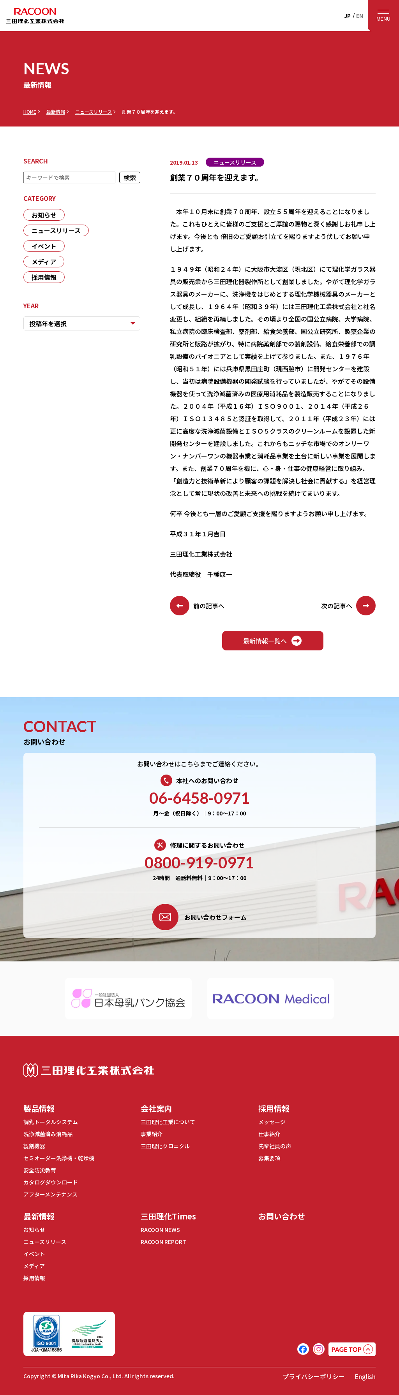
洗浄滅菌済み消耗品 (47, 1134)
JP (347, 15)
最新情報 (55, 111)
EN (359, 15)
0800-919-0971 (199, 862)
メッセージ (272, 1122)
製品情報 (39, 1108)
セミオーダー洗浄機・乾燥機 (58, 1158)
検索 (130, 177)
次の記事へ (348, 605)
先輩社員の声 (274, 1146)
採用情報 (44, 277)
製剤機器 (34, 1146)
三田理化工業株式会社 (88, 1070)
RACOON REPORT (163, 1242)
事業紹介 (151, 1134)
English (365, 1376)
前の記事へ (197, 605)
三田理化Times (168, 1216)
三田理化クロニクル (165, 1146)
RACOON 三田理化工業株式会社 (35, 15)
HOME (29, 111)
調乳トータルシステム (50, 1122)
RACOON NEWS (160, 1229)
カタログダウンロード (50, 1182)
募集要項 (269, 1158)
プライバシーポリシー (313, 1376)
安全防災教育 (39, 1170)
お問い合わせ (281, 1216)
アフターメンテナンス (50, 1194)
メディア (44, 261)
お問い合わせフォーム (199, 917)
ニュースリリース (93, 111)
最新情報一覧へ (272, 641)
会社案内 (156, 1108)
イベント (44, 246)
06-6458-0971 (199, 798)
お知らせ (44, 215)
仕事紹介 (269, 1134)
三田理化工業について (168, 1122)
